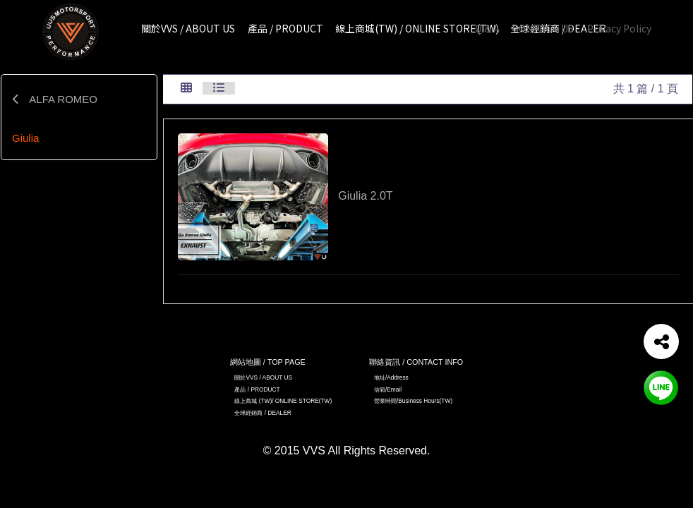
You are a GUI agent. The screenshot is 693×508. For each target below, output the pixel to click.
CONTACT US (543, 28)
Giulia (25, 138)
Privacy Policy (619, 28)
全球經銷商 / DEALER (262, 412)
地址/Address (391, 377)
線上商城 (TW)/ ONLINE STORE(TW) (283, 400)
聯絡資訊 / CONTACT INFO (416, 362)
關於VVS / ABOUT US (263, 377)
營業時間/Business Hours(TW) (413, 400)
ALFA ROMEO (54, 99)
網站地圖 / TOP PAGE (268, 362)
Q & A (487, 28)
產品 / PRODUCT (256, 389)
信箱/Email (388, 389)
